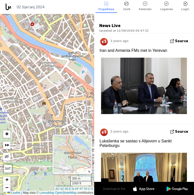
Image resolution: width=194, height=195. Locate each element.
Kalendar (145, 6)
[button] (7, 180)
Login (185, 6)
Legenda (166, 6)
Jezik (126, 6)
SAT (8, 168)
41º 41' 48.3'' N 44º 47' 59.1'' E (74, 188)
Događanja (106, 6)
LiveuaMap (46, 192)
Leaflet (13, 192)
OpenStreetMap (66, 192)
